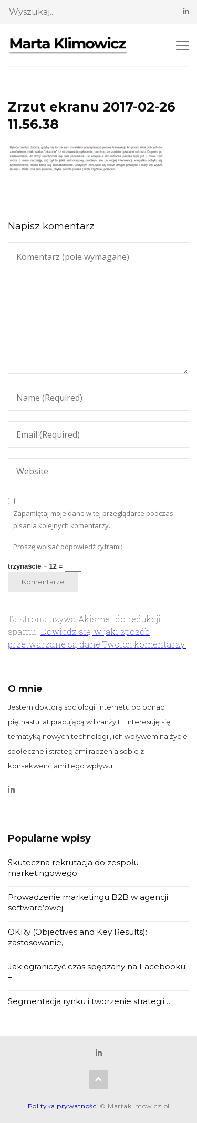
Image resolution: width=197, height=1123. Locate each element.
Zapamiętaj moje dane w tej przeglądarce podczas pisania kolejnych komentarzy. (93, 519)
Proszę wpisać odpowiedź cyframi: (67, 546)
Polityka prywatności (63, 1106)
